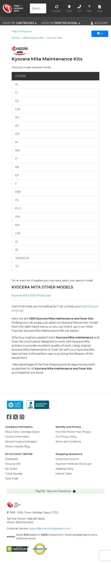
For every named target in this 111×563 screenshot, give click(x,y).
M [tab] (16, 142)
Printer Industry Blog (17, 446)
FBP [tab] (18, 192)
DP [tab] (17, 134)
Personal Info (13, 463)
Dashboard (11, 458)
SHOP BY (20, 23)
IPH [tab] (17, 216)
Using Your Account (67, 458)
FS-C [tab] (18, 208)
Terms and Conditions (68, 441)
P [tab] (16, 158)
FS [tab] (17, 200)
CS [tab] (17, 101)
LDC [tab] (18, 233)
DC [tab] (17, 117)
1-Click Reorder (14, 473)
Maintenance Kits (33, 37)
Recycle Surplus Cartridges (21, 441)
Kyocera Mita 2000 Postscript (31, 295)
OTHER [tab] (20, 76)
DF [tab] (17, 125)
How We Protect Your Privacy (73, 431)
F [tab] (16, 183)
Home (15, 37)
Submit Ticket (64, 473)
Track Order (12, 478)
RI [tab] (16, 249)
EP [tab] (17, 175)
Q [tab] (16, 241)
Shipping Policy (65, 468)
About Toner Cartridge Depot (22, 431)
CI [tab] (16, 92)
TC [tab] (17, 266)
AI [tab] (16, 84)
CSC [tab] (18, 109)
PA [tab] (17, 167)
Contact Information (17, 436)
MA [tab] (17, 150)
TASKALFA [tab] (22, 258)
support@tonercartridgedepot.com (50, 528)
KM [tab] (17, 225)
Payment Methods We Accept (74, 463)
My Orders (11, 468)
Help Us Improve (22, 31)
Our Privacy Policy (66, 436)
